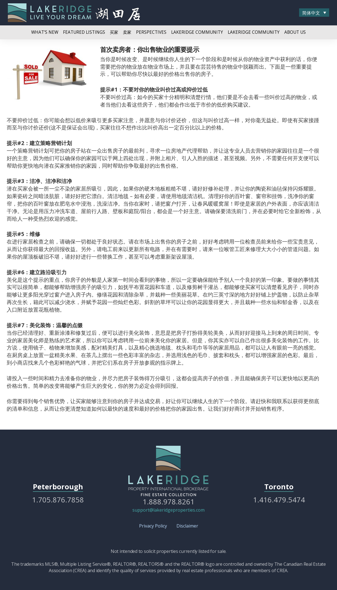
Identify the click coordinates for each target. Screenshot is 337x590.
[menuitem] (314, 12)
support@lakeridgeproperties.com (168, 510)
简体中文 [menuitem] (311, 13)
